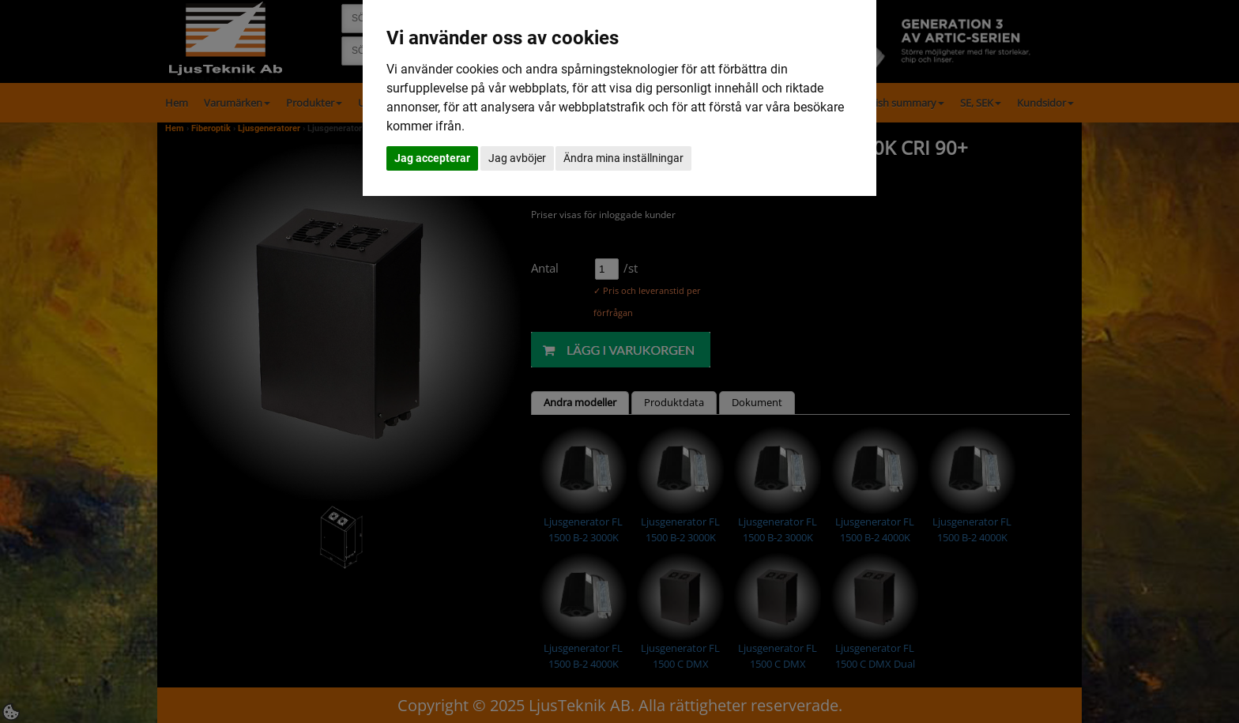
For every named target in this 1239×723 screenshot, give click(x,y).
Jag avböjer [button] (517, 158)
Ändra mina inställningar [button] (623, 158)
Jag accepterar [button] (432, 158)
